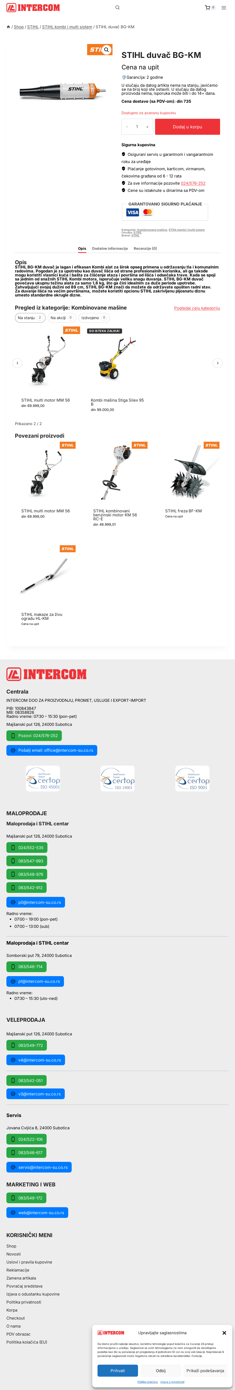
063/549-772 (26, 1045)
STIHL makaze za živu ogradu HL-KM (41, 616)
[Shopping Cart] (210, 8)
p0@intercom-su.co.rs (35, 902)
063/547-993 (26, 861)
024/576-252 (193, 183)
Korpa (11, 1310)
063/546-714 (26, 966)
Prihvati (118, 1370)
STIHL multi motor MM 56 (45, 400)
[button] (224, 1333)
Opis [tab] (82, 248)
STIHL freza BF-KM (183, 510)
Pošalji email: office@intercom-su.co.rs (51, 750)
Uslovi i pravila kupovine (29, 1262)
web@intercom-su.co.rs (37, 1212)
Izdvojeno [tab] (94, 318)
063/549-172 (26, 1198)
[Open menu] (224, 7)
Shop (11, 1246)
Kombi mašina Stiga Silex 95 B (117, 402)
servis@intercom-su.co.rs (39, 1167)
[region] (117, 372)
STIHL (137, 232)
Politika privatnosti (23, 1302)
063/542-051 (26, 1080)
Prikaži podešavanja (205, 1370)
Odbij (161, 1370)
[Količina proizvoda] (133, 126)
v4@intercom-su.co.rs (35, 1060)
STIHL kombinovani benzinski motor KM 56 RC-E (115, 514)
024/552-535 (26, 847)
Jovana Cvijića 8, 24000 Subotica (38, 1127)
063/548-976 (26, 874)
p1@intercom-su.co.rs (35, 981)
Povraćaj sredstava (24, 1286)
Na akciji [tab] (62, 318)
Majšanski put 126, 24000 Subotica (39, 724)
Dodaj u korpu (184, 127)
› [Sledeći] (218, 363)
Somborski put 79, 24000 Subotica (39, 955)
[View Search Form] (117, 8)
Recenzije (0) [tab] (145, 248)
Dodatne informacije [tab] (110, 248)
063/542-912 (26, 887)
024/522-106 (26, 1139)
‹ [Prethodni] (17, 363)
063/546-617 (26, 1152)
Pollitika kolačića (147, 1381)
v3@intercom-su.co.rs (35, 1093)
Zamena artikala (21, 1278)
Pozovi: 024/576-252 (34, 735)
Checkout (15, 1318)
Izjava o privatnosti (172, 1381)
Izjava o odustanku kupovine (33, 1294)
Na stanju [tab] (30, 318)
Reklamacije (17, 1270)
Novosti (13, 1254)
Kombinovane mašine (152, 230)
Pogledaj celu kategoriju (197, 308)
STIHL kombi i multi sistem (156, 49)
